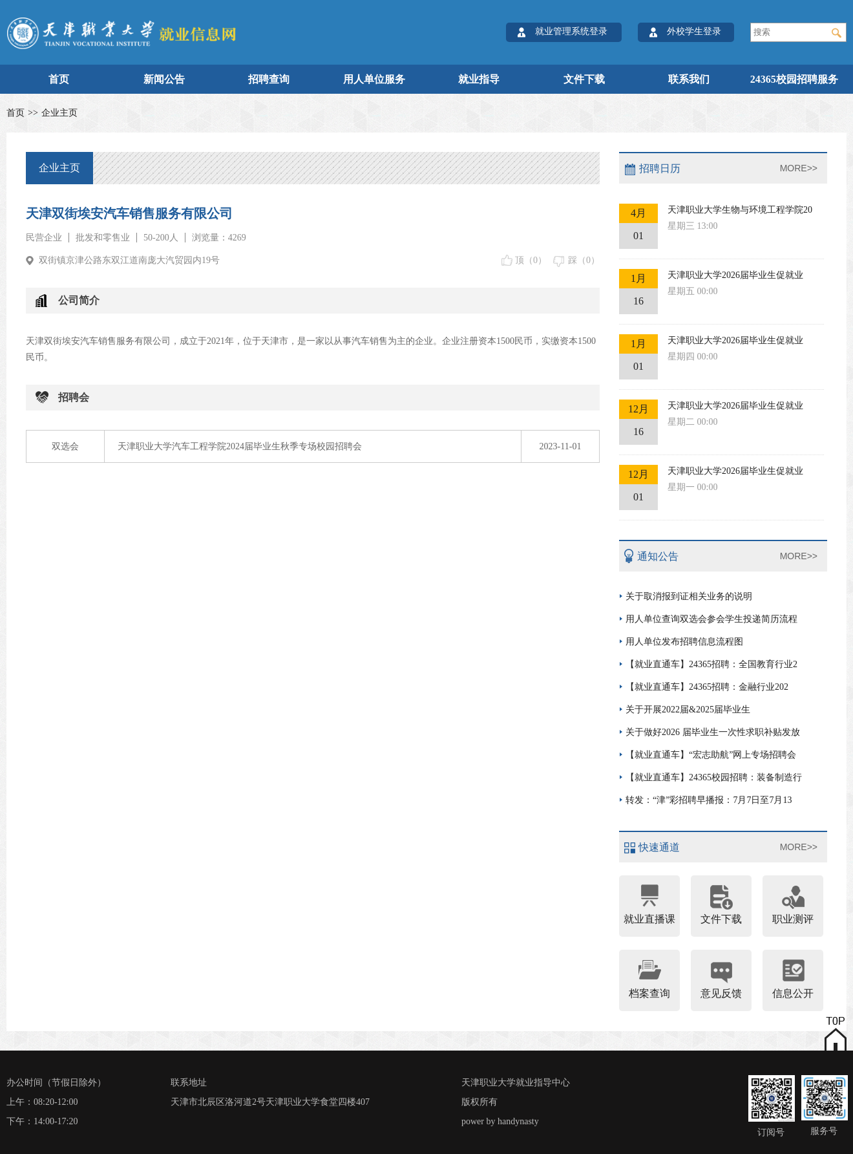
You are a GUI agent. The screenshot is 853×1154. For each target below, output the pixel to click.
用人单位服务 (374, 79)
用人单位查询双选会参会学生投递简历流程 (711, 619)
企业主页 (59, 113)
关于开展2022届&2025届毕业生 (688, 709)
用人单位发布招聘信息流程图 (684, 641)
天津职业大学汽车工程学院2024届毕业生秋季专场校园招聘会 (240, 446)
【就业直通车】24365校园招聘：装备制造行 (714, 777)
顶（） (531, 260)
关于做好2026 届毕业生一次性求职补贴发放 (713, 732)
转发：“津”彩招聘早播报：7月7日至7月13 (709, 800)
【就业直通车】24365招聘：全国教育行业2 (711, 664)
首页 (58, 79)
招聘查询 (269, 79)
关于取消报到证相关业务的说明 (689, 596)
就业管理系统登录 (571, 31)
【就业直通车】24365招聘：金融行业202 (707, 687)
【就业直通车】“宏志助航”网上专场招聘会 (711, 755)
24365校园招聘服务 (794, 79)
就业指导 (479, 79)
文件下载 (584, 79)
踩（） (584, 260)
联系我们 (689, 79)
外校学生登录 (694, 31)
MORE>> (798, 168)
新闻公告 (164, 79)
